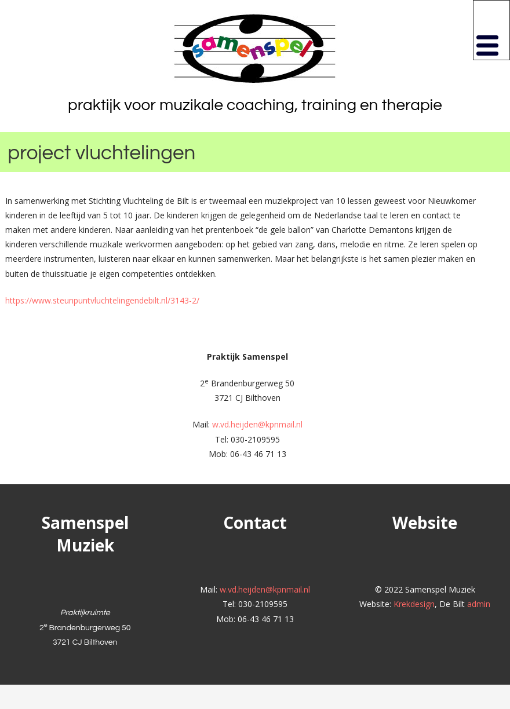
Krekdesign (414, 603)
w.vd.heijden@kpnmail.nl (257, 424)
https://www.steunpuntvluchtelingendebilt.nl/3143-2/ (102, 300)
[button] (491, 30)
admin (478, 603)
